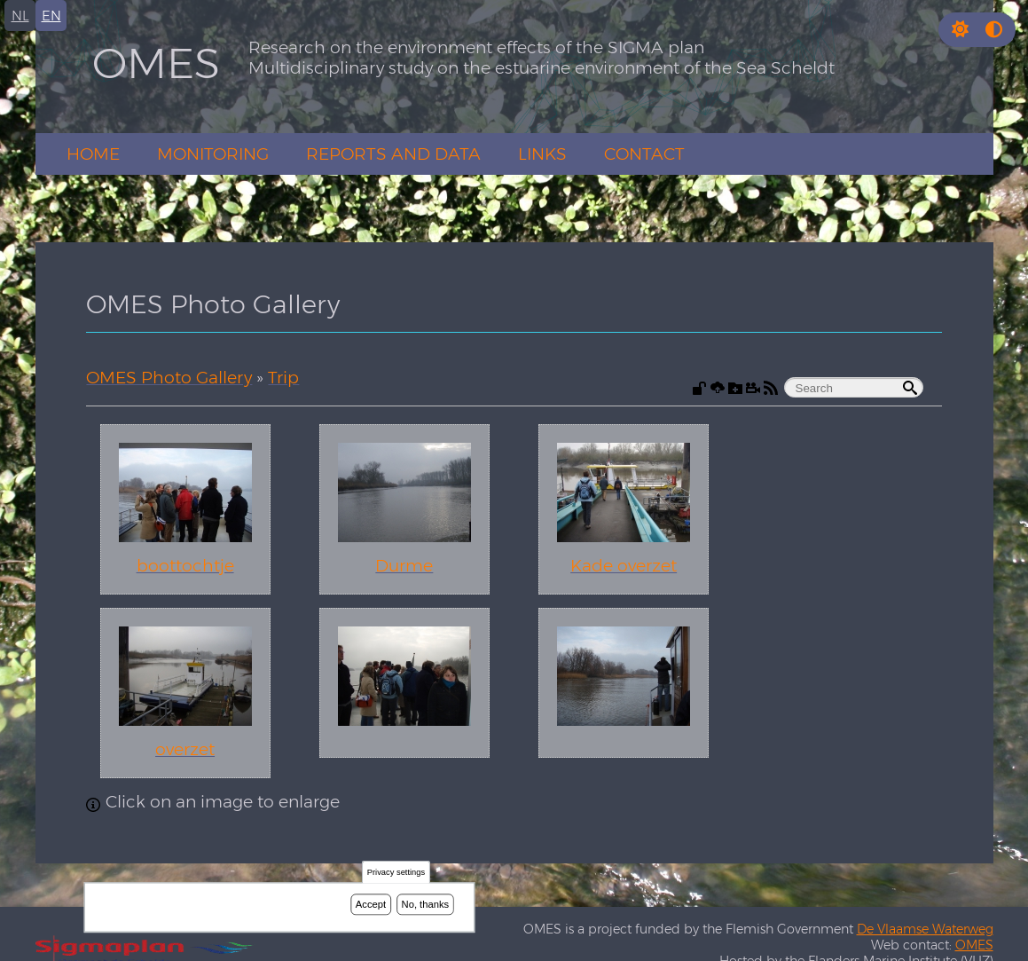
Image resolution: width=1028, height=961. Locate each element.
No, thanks (426, 904)
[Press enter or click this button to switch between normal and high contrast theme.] (993, 29)
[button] (960, 30)
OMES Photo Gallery (169, 377)
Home (93, 154)
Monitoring (213, 154)
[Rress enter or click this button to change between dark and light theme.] (962, 29)
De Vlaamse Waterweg (925, 929)
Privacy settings (396, 873)
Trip (283, 377)
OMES (156, 63)
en (51, 15)
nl (20, 15)
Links (542, 154)
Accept (371, 904)
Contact (644, 154)
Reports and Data (393, 154)
